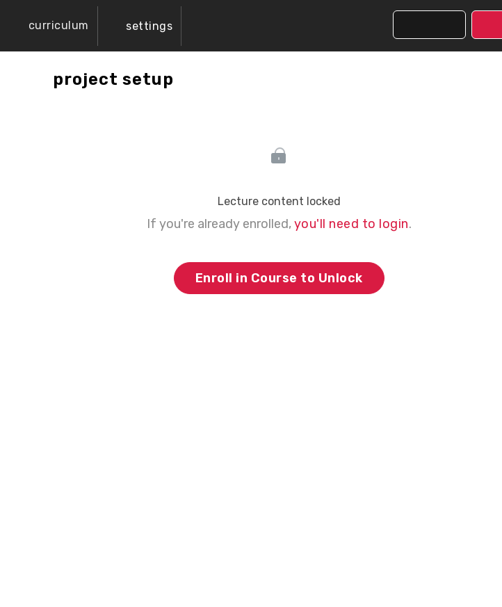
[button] (48, 26)
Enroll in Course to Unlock (279, 278)
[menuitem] (139, 26)
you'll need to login (351, 224)
